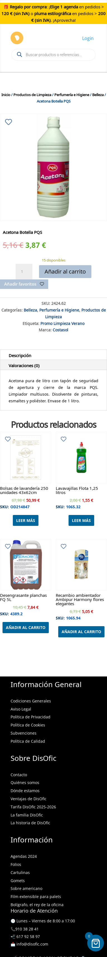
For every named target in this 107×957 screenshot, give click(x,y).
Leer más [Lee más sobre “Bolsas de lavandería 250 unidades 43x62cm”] (25, 520)
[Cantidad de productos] (24, 271)
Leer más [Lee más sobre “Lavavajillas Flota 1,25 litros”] (81, 520)
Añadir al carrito (65, 271)
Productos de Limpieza (32, 94)
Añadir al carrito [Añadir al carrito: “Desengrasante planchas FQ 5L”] (25, 627)
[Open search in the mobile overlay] (53, 54)
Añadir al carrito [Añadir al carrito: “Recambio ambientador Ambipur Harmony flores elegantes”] (81, 631)
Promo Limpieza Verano (62, 322)
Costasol (60, 329)
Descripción (20, 354)
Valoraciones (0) (24, 364)
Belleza (98, 94)
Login (88, 38)
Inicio (5, 94)
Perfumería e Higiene (71, 94)
